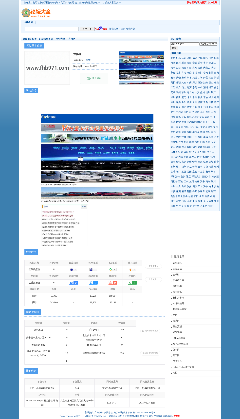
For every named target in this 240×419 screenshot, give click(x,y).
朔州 (189, 162)
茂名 (184, 87)
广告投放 (98, 412)
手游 (213, 112)
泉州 (194, 97)
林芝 (178, 201)
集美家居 (177, 269)
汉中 (202, 181)
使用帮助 (127, 412)
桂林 (178, 166)
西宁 (200, 186)
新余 (186, 142)
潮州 (205, 87)
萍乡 (180, 142)
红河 (189, 206)
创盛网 (176, 321)
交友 (210, 206)
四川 (178, 63)
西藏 (216, 72)
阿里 (173, 201)
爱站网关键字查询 (150, 353)
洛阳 (216, 107)
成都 (184, 132)
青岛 (205, 102)
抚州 (211, 137)
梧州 (184, 166)
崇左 (189, 166)
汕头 (205, 82)
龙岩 (189, 97)
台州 (194, 102)
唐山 (173, 127)
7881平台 (177, 361)
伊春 (199, 157)
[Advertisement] (139, 12)
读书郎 (176, 274)
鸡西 (186, 157)
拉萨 (207, 196)
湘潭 (184, 191)
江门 (173, 87)
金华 (184, 102)
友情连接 (108, 412)
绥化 (178, 162)
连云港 (190, 92)
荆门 (212, 117)
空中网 (176, 349)
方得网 (71, 39)
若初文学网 (178, 297)
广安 (194, 137)
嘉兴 (178, 102)
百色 (205, 166)
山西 (178, 67)
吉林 (205, 63)
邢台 (191, 127)
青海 (184, 72)
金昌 (178, 186)
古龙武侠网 (178, 303)
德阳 (202, 132)
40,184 (113, 302)
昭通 (200, 201)
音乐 (184, 117)
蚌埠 (202, 142)
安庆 (213, 142)
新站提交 (89, 412)
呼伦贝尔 (196, 176)
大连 (184, 147)
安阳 (173, 112)
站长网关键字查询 (150, 331)
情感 (216, 77)
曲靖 (189, 201)
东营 (173, 107)
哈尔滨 (192, 152)
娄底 (208, 191)
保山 (205, 201)
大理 (184, 206)
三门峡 (179, 112)
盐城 (202, 92)
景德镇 (174, 142)
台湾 (205, 72)
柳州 (173, 166)
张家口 (203, 127)
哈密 (190, 196)
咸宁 (178, 122)
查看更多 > (153, 266)
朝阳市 (206, 147)
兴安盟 (215, 176)
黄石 (201, 117)
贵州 (200, 67)
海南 (194, 67)
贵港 (173, 171)
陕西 (213, 67)
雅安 (173, 137)
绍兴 (216, 97)
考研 (208, 112)
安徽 (194, 63)
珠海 (200, 82)
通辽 (188, 176)
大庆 (180, 157)
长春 (213, 147)
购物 (178, 77)
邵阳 (189, 191)
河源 (189, 87)
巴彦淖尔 (206, 176)
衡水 (178, 132)
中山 (200, 87)
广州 (189, 82)
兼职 (178, 82)
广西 (189, 67)
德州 (200, 107)
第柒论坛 (177, 263)
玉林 (200, 166)
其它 (184, 82)
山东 (205, 58)
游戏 (184, 77)
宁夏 (173, 72)
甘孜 (184, 137)
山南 (212, 196)
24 (54, 269)
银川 (213, 181)
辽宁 (200, 63)
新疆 (211, 72)
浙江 (200, 58)
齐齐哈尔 (201, 152)
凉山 (189, 137)
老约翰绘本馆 (179, 309)
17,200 (93, 296)
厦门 (184, 97)
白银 (184, 186)
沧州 (215, 127)
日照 (194, 107)
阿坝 (178, 137)
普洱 (216, 201)
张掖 (189, 186)
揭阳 (211, 87)
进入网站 (96, 78)
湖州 (173, 102)
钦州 (216, 166)
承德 (210, 127)
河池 (211, 166)
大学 (200, 77)
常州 (178, 92)
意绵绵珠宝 (178, 280)
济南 (200, 102)
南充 (213, 132)
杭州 (200, 97)
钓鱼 (211, 77)
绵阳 (189, 132)
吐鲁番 (184, 196)
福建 (194, 58)
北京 (173, 58)
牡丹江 (210, 152)
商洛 (208, 181)
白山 (186, 152)
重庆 (184, 63)
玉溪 (194, 201)
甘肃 (178, 72)
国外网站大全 (128, 29)
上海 (189, 58)
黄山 (173, 147)
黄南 (216, 186)
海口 (178, 171)
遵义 (194, 171)
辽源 (180, 152)
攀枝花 (195, 132)
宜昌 (207, 117)
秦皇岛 (179, 127)
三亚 (184, 171)
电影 (178, 117)
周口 (186, 112)
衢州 (189, 102)
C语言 (195, 117)
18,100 (93, 302)
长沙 (173, 191)
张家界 (201, 191)
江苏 (184, 58)
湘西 (213, 191)
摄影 (189, 117)
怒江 (178, 206)
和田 (196, 196)
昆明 (184, 201)
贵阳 (189, 171)
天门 (207, 122)
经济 (197, 112)
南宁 (216, 162)
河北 (173, 63)
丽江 (211, 201)
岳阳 (194, 191)
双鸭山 (192, 157)
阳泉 (200, 162)
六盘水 (201, 171)
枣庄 (216, 102)
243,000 (54, 302)
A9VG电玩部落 (180, 344)
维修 (173, 117)
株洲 (178, 191)
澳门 (200, 72)
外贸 (205, 77)
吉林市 (174, 152)
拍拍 (175, 372)
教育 (184, 67)
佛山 (211, 82)
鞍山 (189, 147)
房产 (178, 87)
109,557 (113, 296)
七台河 (206, 157)
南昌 (205, 137)
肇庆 (216, 82)
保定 (197, 127)
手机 (202, 112)
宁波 (205, 97)
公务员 (203, 206)
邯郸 (186, 127)
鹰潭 (191, 142)
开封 (211, 107)
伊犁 (201, 196)
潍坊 (184, 107)
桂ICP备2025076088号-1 (144, 412)
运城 (211, 162)
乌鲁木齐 (175, 196)
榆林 (197, 181)
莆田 (178, 97)
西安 (180, 181)
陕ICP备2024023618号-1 (97, 416)
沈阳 (178, 147)
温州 (211, 97)
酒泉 (194, 186)
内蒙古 (206, 67)
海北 (211, 186)
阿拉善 (174, 181)
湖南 (189, 72)
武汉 (191, 112)
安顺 (208, 171)
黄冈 (173, 122)
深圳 (194, 82)
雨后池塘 (177, 286)
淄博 (211, 102)
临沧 (173, 206)
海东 (205, 186)
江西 (189, 63)
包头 (183, 176)
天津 (173, 67)
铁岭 (200, 147)
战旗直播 (177, 332)
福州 (173, 97)
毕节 (213, 171)
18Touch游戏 (179, 338)
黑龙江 (212, 63)
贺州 (194, 166)
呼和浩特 (175, 176)
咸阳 (191, 181)
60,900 (54, 296)
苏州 (184, 92)
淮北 (208, 142)
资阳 (208, 132)
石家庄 (214, 122)
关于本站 (118, 412)
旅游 (194, 77)
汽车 (189, 77)
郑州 (205, 107)
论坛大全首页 (46, 39)
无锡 (173, 92)
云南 (173, 77)
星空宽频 (177, 326)
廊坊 (173, 132)
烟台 (178, 107)
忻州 (194, 162)
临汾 (205, 162)
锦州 (194, 147)
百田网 (176, 355)
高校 (173, 82)
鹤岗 (212, 157)
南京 (216, 87)
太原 (184, 162)
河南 (211, 58)
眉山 (200, 137)
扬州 (208, 92)
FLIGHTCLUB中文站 (183, 367)
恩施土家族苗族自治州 (193, 122)
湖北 (216, 58)
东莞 (194, 87)
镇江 (213, 92)
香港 (194, 72)
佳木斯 (174, 157)
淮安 (197, 92)
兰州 (173, 186)
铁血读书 (177, 292)
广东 (178, 58)
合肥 (197, 142)
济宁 (189, 107)
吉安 (216, 137)
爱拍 (175, 315)
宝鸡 (186, 181)
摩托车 (195, 206)
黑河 (173, 162)
